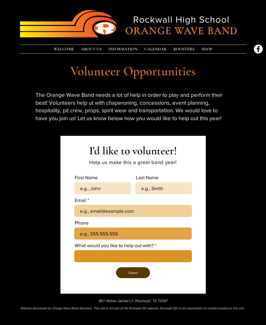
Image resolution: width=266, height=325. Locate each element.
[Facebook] (258, 49)
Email (80, 200)
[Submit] (133, 272)
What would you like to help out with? (114, 245)
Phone (82, 222)
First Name (86, 177)
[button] (91, 49)
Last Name (147, 177)
